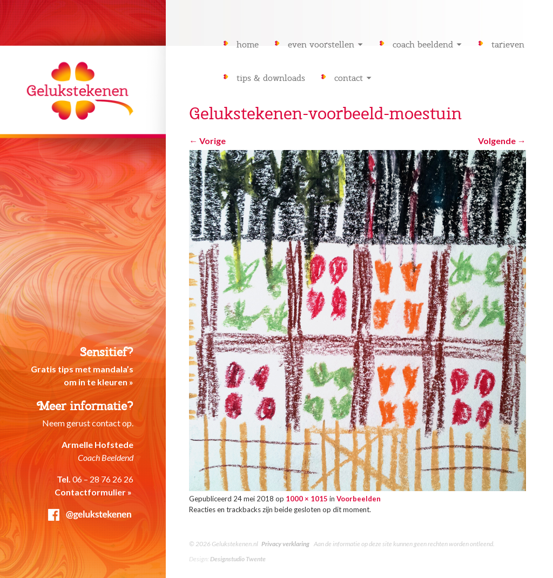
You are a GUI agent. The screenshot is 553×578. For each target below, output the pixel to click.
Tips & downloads (271, 78)
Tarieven (507, 44)
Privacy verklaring (285, 544)
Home (248, 44)
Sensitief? (106, 352)
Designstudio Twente (238, 559)
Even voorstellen (321, 44)
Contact (348, 78)
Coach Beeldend (423, 44)
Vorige (207, 140)
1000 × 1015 (307, 498)
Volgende (502, 140)
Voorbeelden (358, 498)
